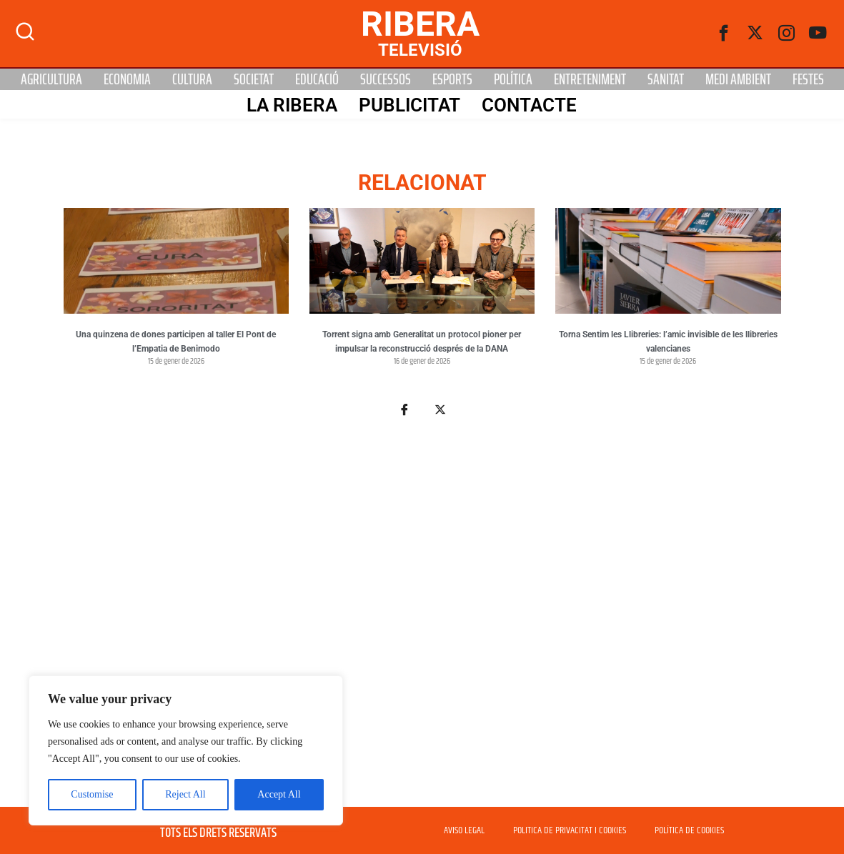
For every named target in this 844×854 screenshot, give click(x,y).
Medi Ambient (738, 79)
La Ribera (292, 105)
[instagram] (787, 33)
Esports (452, 79)
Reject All (185, 794)
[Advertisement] (422, 620)
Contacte (529, 105)
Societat (254, 79)
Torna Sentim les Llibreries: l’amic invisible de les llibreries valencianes (668, 341)
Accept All (278, 794)
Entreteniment (590, 79)
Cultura (192, 79)
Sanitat (665, 79)
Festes (808, 79)
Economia (127, 79)
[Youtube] (818, 33)
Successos (385, 79)
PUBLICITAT (409, 105)
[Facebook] (724, 33)
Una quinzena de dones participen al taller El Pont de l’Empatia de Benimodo (176, 341)
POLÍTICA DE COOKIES (689, 830)
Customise (92, 794)
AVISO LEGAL (464, 830)
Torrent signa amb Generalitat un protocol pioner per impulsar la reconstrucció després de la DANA (421, 341)
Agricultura (51, 79)
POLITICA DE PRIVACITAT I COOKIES (569, 830)
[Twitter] (755, 33)
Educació (317, 79)
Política (513, 79)
